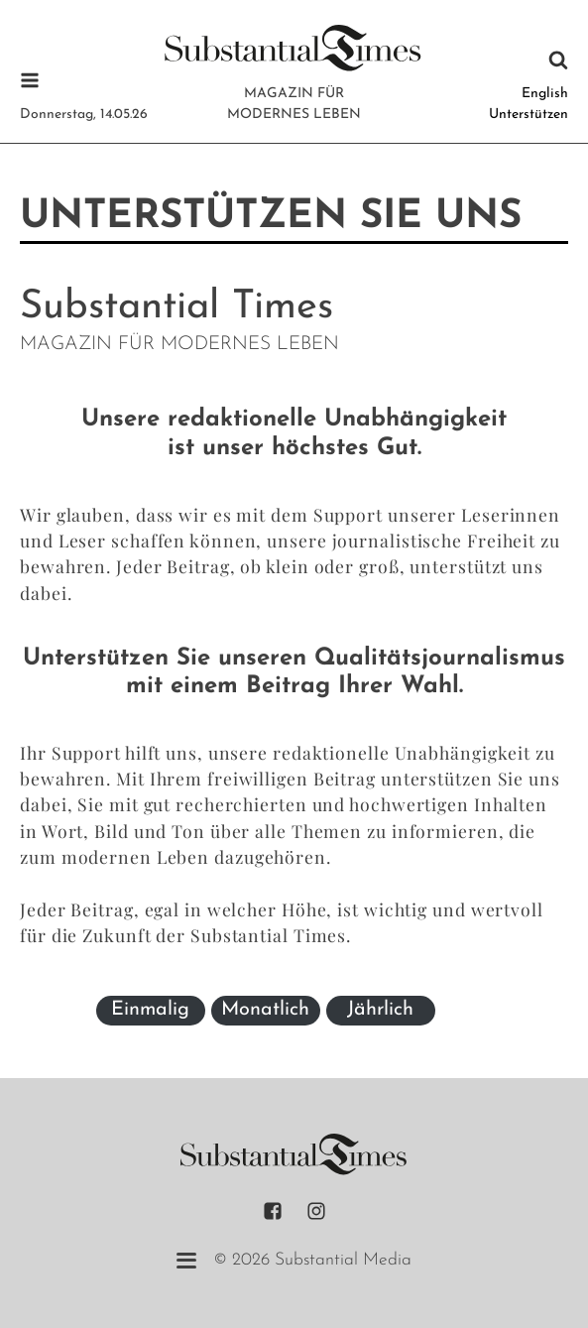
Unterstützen (528, 114)
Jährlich (380, 1010)
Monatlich (265, 1010)
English (545, 93)
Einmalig (150, 1010)
